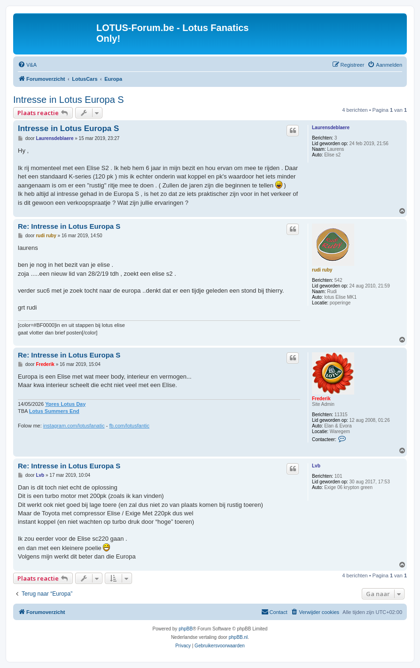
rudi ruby (322, 269)
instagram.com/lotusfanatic (74, 425)
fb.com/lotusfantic (129, 425)
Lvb (316, 465)
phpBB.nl (238, 637)
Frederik (321, 398)
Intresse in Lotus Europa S (68, 99)
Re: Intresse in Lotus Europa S (69, 226)
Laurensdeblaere (331, 127)
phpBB (186, 628)
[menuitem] (27, 64)
